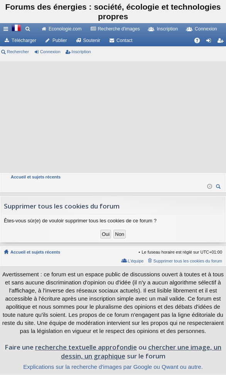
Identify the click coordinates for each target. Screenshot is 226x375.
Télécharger (24, 40)
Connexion (206, 29)
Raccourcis (7, 30)
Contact (124, 40)
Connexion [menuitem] (210, 42)
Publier (59, 40)
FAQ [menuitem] (199, 42)
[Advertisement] (113, 115)
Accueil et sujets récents (35, 252)
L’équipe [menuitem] (135, 261)
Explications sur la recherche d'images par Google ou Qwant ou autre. (113, 366)
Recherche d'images (119, 29)
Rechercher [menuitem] (219, 187)
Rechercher (18, 51)
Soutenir (91, 40)
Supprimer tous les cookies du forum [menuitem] (187, 261)
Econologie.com (65, 29)
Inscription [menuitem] (222, 42)
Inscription (167, 29)
